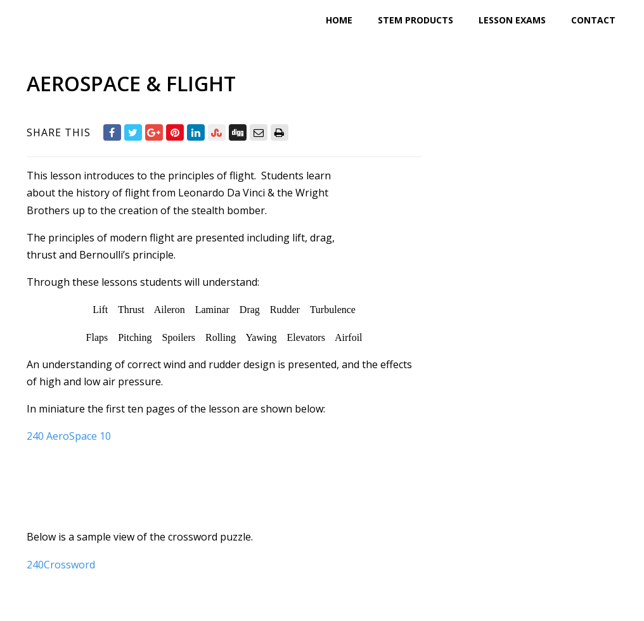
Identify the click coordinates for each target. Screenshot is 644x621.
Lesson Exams (512, 20)
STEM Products (415, 20)
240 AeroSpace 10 (69, 436)
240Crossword (61, 565)
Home (339, 20)
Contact (593, 20)
